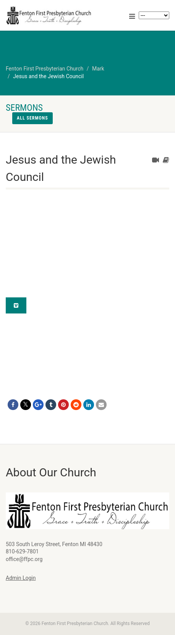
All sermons (32, 118)
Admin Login (21, 578)
